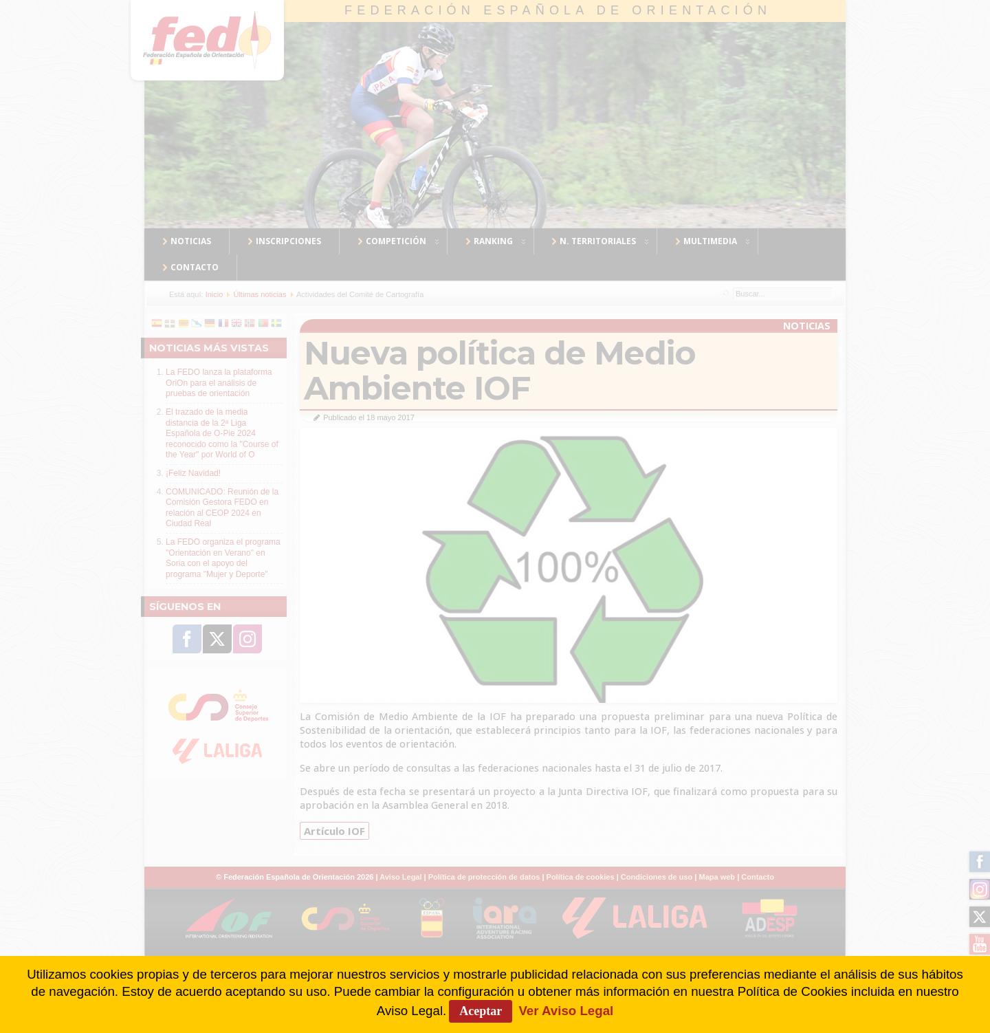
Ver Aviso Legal (565, 1010)
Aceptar (480, 1011)
